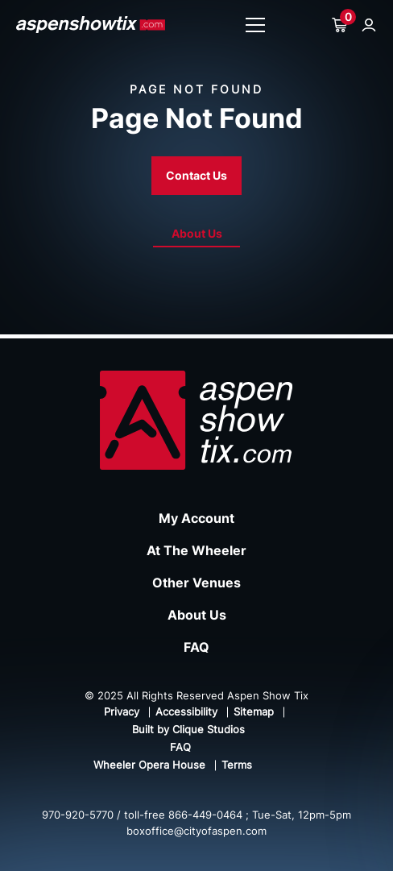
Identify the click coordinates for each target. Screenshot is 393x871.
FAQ (196, 647)
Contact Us (196, 175)
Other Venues (196, 582)
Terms (236, 764)
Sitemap (254, 711)
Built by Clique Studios (188, 729)
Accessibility (186, 711)
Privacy (121, 711)
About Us (197, 233)
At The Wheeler (196, 550)
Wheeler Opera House (149, 764)
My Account (196, 518)
